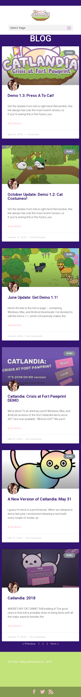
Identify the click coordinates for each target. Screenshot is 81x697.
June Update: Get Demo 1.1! (33, 297)
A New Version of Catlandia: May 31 (39, 499)
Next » (55, 643)
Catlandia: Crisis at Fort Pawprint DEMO (37, 398)
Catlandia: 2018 (21, 598)
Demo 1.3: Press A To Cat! (31, 95)
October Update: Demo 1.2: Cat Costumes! (35, 196)
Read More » (15, 123)
